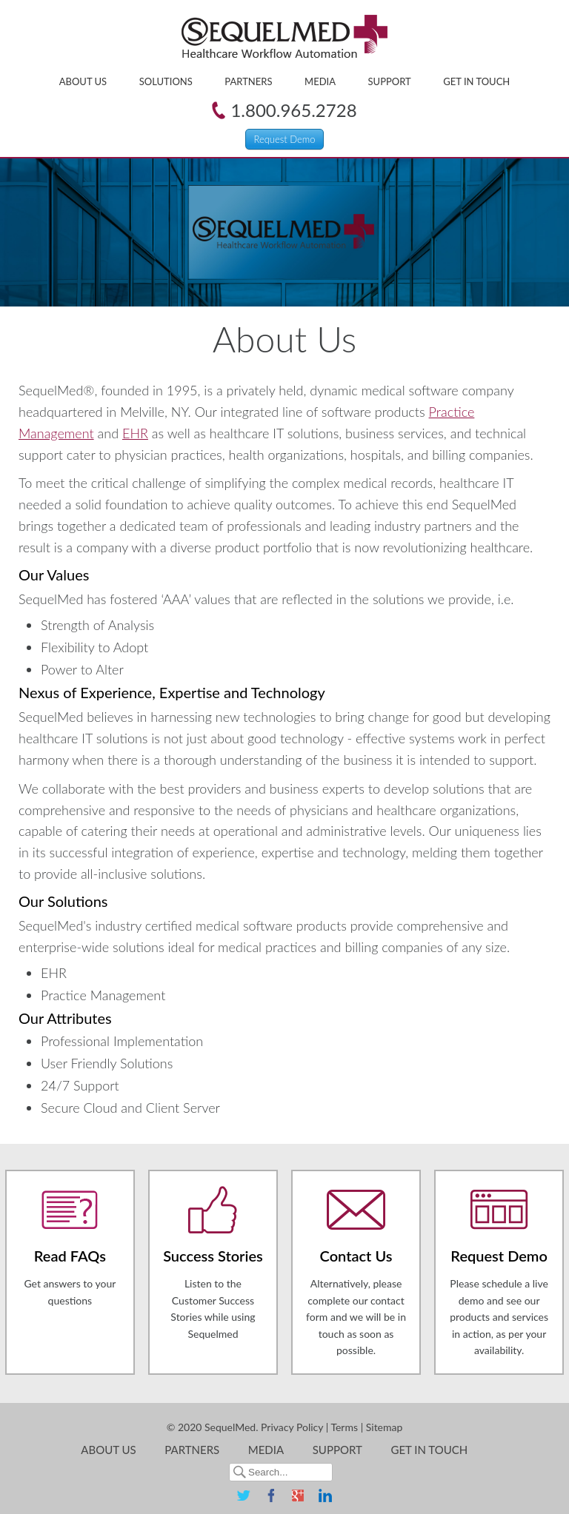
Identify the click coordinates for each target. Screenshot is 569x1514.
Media (320, 81)
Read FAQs (70, 1256)
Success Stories (213, 1256)
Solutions (166, 81)
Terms (344, 1427)
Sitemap (384, 1427)
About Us (83, 81)
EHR (135, 433)
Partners (248, 81)
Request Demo (284, 139)
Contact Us (356, 1256)
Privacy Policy (292, 1427)
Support (389, 81)
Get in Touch (476, 81)
